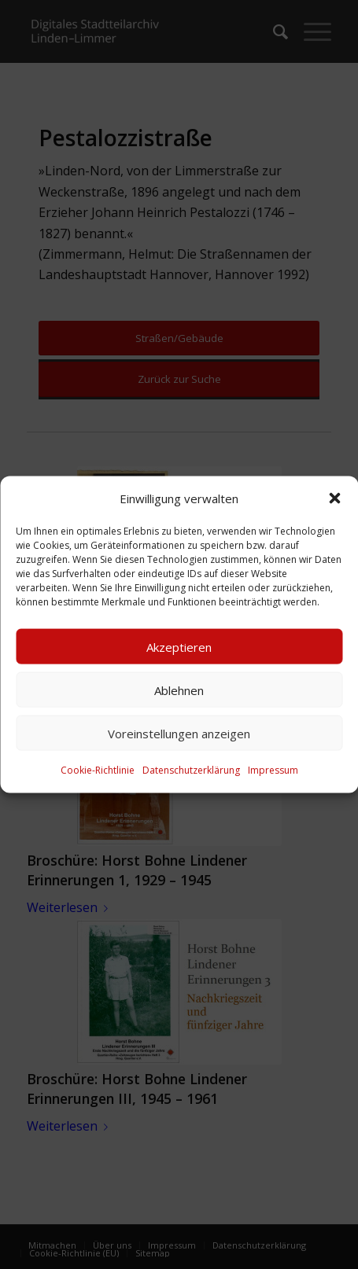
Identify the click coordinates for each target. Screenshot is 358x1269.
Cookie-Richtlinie (98, 770)
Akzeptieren (179, 647)
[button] (334, 498)
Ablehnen (179, 690)
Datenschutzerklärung (191, 770)
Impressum (273, 770)
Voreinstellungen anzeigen (179, 733)
